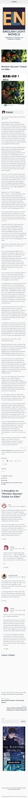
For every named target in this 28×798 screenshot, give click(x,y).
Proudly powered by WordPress (7, 796)
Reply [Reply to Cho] (24, 506)
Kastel (5, 478)
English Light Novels (14, 33)
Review (5, 480)
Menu (15, 2)
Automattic (24, 796)
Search (2, 718)
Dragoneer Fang (8, 482)
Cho (10, 504)
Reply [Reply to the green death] (24, 577)
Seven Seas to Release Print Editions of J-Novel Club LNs (14, 708)
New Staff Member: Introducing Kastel (14, 700)
